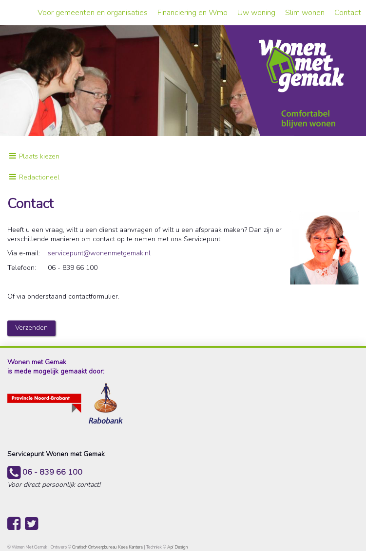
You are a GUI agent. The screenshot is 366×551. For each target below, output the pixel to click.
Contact (347, 12)
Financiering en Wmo (192, 12)
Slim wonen (305, 12)
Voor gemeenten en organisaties (93, 12)
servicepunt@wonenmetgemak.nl (99, 253)
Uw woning (256, 12)
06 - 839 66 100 (44, 472)
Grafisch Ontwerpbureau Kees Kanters (108, 547)
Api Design (177, 547)
